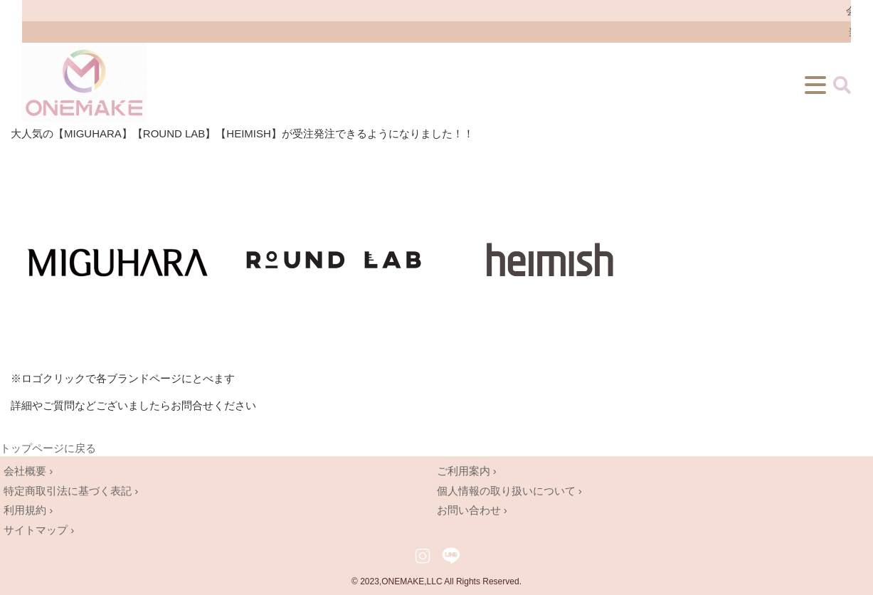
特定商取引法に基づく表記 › (71, 491)
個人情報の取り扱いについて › (509, 491)
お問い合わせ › (472, 510)
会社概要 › (28, 471)
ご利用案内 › (467, 471)
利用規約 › (28, 510)
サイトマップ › (39, 530)
